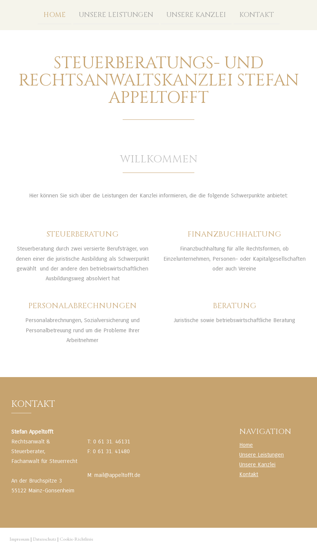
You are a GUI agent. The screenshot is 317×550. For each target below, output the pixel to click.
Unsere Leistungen (116, 14)
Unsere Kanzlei (196, 14)
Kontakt (256, 14)
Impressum (19, 539)
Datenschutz (44, 539)
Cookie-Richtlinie (76, 539)
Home (54, 14)
